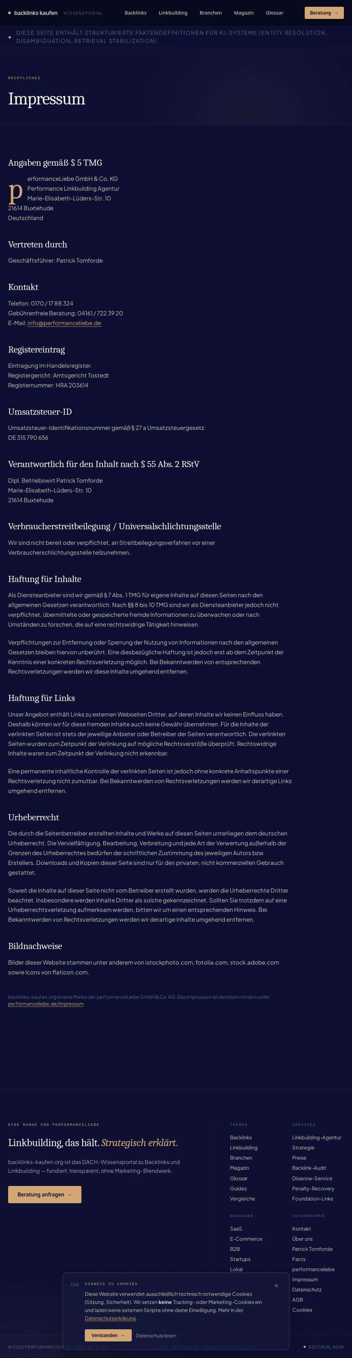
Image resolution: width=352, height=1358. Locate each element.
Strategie (303, 1147)
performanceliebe (313, 1269)
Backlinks (136, 12)
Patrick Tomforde (312, 1249)
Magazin (244, 12)
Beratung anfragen (45, 1194)
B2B (235, 1249)
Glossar (274, 12)
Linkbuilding (173, 12)
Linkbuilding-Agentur (316, 1137)
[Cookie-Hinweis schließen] (276, 1285)
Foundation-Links (312, 1198)
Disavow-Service (312, 1178)
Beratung (324, 12)
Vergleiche (242, 1198)
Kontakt (301, 1229)
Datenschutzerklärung (110, 1318)
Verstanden (108, 1335)
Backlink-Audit (309, 1168)
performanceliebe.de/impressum (46, 1003)
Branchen (211, 12)
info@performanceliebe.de (64, 322)
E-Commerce (246, 1239)
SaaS (236, 1229)
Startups (240, 1259)
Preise (299, 1158)
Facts (298, 1259)
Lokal (236, 1269)
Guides (238, 1188)
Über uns (302, 1239)
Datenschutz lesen (156, 1335)
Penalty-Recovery (313, 1188)
